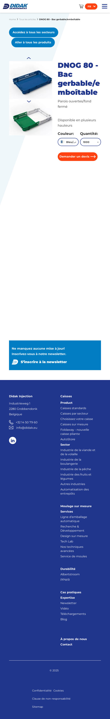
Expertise (67, 597)
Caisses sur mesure (74, 424)
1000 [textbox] (86, 141)
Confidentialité (42, 690)
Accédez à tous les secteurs (34, 32)
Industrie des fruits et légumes (75, 476)
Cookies (58, 690)
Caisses (66, 396)
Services (66, 511)
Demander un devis (74, 156)
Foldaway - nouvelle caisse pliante (74, 431)
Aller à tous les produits (33, 42)
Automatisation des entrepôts (74, 491)
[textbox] (68, 141)
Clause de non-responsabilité (51, 698)
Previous (29, 101)
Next (29, 58)
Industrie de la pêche (75, 468)
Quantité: (89, 133)
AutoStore (67, 439)
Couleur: (66, 133)
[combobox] (68, 142)
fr (89, 6)
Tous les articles (27, 19)
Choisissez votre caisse (76, 418)
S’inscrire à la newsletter (44, 362)
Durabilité (67, 568)
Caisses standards (73, 407)
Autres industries (72, 483)
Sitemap (37, 706)
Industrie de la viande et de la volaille (77, 452)
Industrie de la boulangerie (70, 461)
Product (66, 402)
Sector (65, 444)
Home (12, 19)
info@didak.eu (26, 427)
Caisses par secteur (74, 413)
